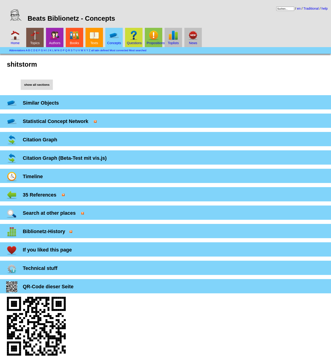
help (324, 8)
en (299, 8)
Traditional (311, 8)
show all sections (36, 84)
